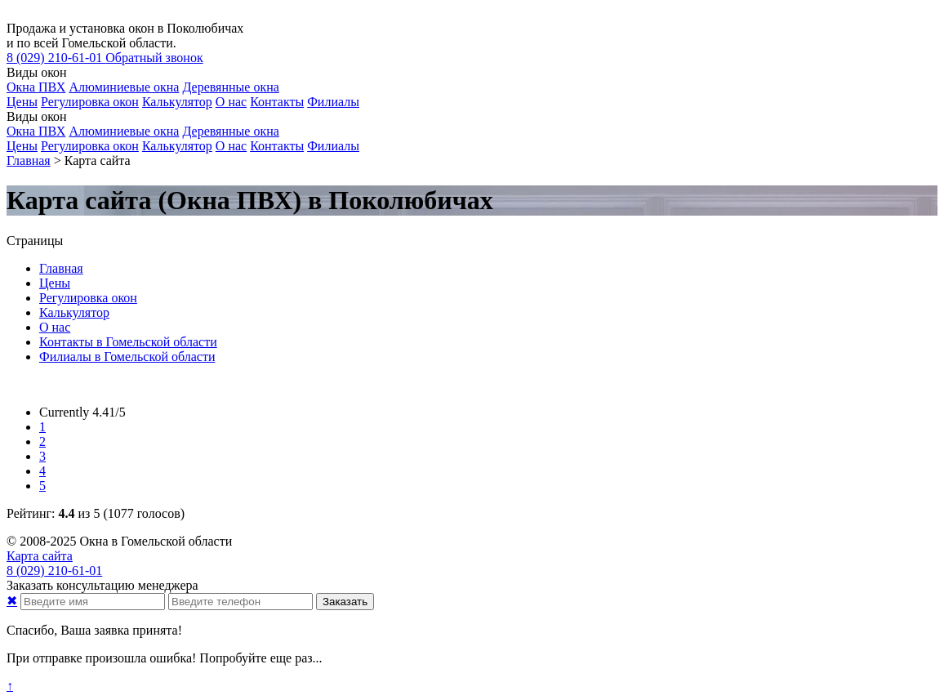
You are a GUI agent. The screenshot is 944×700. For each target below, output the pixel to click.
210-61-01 (56, 58)
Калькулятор (177, 102)
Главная (61, 268)
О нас (231, 102)
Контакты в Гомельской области (128, 342)
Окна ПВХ (36, 87)
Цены (22, 102)
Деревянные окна (230, 87)
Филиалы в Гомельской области (127, 356)
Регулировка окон (90, 102)
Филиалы (333, 102)
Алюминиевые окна (124, 87)
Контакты (277, 102)
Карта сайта (40, 556)
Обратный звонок (154, 58)
